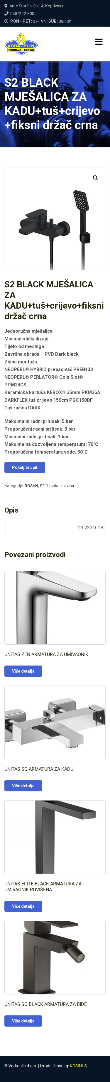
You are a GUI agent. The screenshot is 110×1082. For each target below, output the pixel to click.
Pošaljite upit (25, 467)
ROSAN (31, 485)
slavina (67, 485)
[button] (95, 178)
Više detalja (23, 671)
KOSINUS (78, 1065)
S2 (42, 485)
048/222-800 (22, 13)
